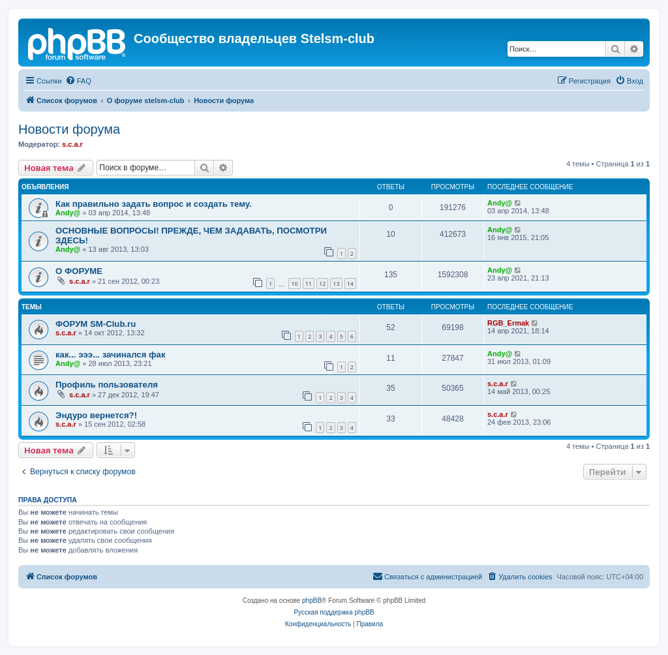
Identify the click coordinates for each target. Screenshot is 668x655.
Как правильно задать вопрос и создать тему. (153, 204)
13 (336, 283)
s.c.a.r (72, 144)
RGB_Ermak (508, 323)
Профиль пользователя (106, 384)
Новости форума (69, 129)
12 (322, 283)
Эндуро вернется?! (96, 415)
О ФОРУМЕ (78, 271)
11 (308, 283)
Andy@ (67, 213)
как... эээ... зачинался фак (110, 354)
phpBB (312, 600)
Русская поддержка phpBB (334, 612)
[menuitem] (78, 81)
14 (350, 283)
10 (294, 283)
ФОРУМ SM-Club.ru (95, 324)
